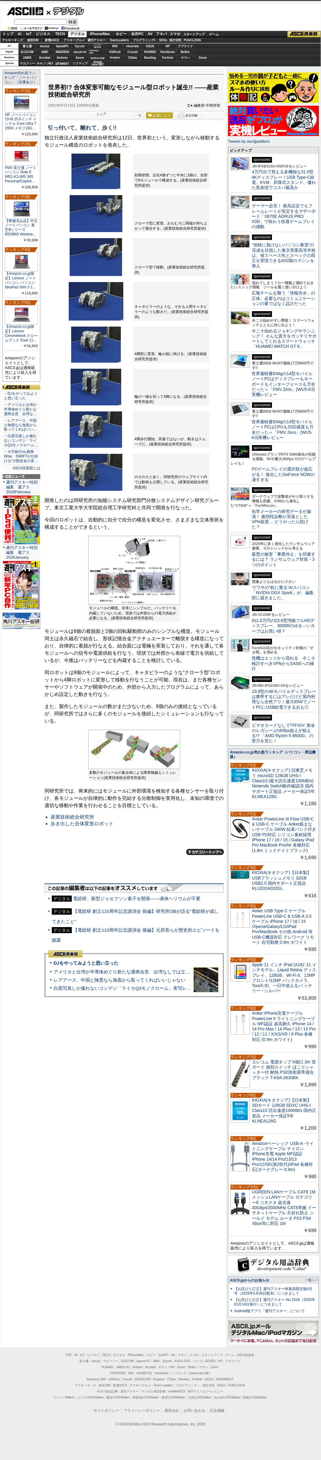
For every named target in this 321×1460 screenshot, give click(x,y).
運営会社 (171, 1410)
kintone (62, 57)
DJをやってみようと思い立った (86, 963)
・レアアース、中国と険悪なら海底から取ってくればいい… (20, 425)
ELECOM (27, 52)
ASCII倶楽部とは (26, 468)
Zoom (203, 57)
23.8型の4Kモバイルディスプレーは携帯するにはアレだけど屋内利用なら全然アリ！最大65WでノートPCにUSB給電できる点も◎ (284, 699)
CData (132, 57)
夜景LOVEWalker (173, 1397)
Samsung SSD (96, 1379)
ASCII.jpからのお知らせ (249, 1280)
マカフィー (27, 63)
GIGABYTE (79, 52)
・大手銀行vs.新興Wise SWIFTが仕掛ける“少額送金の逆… (21, 456)
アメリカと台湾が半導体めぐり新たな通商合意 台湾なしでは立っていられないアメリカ (144, 971)
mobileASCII (176, 1391)
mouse (44, 46)
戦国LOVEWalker (254, 1397)
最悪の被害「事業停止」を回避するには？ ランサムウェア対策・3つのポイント (283, 559)
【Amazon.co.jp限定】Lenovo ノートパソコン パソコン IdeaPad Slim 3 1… (20, 280)
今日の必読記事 (107, 1391)
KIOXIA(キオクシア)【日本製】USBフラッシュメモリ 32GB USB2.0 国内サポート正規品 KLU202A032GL (281, 880)
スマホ (175, 34)
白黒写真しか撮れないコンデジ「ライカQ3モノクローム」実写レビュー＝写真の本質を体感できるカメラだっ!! (167, 988)
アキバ (161, 34)
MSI (115, 46)
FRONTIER (132, 46)
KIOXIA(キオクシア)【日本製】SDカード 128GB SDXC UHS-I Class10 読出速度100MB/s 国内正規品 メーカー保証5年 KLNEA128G (284, 1110)
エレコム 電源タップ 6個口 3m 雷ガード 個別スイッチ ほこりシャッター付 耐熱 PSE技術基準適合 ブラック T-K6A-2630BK (284, 1069)
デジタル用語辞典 (153, 1391)
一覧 (138, 115)
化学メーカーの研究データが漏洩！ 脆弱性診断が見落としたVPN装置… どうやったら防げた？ (281, 519)
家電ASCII (52, 40)
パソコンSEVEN (97, 46)
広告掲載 (217, 1410)
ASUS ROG (62, 52)
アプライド (185, 46)
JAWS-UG (123, 1367)
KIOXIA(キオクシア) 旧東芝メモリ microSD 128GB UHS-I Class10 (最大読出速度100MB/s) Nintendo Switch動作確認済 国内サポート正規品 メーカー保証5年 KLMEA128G (283, 783)
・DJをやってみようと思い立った (21, 395)
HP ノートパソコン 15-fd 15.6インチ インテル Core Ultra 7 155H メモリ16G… (21, 121)
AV (150, 34)
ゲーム (214, 34)
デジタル (65, 10)
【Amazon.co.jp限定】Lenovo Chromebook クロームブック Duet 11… (21, 333)
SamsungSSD (93, 51)
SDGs (163, 40)
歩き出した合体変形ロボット (82, 823)
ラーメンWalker (63, 1397)
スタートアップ (193, 34)
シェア (101, 114)
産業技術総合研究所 (72, 817)
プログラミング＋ (188, 1385)
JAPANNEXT (62, 63)
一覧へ (310, 1280)
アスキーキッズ (12, 40)
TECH (60, 34)
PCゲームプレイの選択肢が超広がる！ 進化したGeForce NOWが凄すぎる (283, 474)
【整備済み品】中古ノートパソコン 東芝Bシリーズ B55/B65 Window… (21, 227)
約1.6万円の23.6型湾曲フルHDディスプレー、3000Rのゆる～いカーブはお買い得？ (283, 626)
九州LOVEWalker (199, 1397)
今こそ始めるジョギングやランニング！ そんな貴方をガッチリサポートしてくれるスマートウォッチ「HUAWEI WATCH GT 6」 (284, 338)
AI (20, 34)
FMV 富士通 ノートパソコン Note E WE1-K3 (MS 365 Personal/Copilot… (20, 174)
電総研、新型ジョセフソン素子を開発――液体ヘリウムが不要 (136, 898)
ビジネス (43, 34)
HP (168, 46)
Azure (80, 57)
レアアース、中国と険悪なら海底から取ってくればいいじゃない (119, 980)
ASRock (115, 52)
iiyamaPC (62, 46)
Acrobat (45, 57)
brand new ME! (199, 1373)
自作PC (137, 34)
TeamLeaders (119, 40)
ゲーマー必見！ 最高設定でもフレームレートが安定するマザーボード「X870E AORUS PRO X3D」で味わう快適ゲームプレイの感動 (284, 216)
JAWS (27, 57)
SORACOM (143, 1379)
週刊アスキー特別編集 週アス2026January (22, 552)
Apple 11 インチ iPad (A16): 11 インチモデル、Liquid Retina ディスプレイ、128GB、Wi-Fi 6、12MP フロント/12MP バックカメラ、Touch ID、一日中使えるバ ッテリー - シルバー (284, 977)
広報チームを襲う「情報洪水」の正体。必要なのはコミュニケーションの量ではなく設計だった (283, 298)
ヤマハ (185, 57)
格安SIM (33, 40)
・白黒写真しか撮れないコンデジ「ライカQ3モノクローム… (21, 440)
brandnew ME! (97, 63)
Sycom (80, 46)
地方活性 (175, 40)
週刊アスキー (97, 40)
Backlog (150, 57)
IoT (28, 34)
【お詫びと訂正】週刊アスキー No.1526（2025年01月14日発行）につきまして (274, 1302)
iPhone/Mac (100, 34)
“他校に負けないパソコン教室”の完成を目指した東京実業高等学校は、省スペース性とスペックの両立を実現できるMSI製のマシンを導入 (284, 255)
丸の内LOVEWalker (227, 1397)
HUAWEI (150, 52)
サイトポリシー (106, 1410)
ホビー (121, 34)
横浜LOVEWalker (118, 1397)
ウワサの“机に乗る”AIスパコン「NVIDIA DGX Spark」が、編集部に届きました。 (283, 592)
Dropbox (115, 57)
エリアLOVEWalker (90, 1397)
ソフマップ (80, 63)
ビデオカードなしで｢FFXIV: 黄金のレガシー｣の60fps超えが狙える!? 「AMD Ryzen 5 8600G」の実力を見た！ (283, 733)
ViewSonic (167, 52)
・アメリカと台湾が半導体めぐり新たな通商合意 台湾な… (20, 409)
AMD (44, 52)
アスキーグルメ (74, 40)
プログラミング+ (144, 40)
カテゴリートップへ (205, 852)
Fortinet (167, 57)
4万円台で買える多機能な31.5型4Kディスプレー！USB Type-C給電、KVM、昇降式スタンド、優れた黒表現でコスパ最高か (284, 179)
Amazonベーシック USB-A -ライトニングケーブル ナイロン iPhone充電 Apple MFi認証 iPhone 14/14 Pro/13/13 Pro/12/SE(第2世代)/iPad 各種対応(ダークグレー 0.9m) (283, 1156)
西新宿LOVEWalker (146, 1397)
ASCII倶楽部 (304, 34)
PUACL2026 (192, 40)
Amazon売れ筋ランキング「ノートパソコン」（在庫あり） (20, 77)
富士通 (27, 46)
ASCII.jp (25, 11)
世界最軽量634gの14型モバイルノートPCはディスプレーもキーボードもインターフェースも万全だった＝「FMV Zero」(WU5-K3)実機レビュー (283, 384)
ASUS (150, 46)
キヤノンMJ (45, 63)
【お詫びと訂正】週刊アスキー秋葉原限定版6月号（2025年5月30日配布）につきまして (273, 1291)
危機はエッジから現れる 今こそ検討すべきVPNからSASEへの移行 (283, 663)
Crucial (132, 52)
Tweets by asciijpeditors (249, 141)
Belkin (185, 52)
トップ (7, 34)
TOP (69, 1355)
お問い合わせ (194, 1410)
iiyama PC (144, 1361)
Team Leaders (163, 1385)
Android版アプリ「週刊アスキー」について (269, 1311)
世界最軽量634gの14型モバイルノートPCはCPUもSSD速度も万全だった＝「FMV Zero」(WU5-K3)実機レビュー (282, 429)
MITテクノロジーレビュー (205, 1391)
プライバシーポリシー (142, 1410)
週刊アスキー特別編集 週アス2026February (22, 487)
